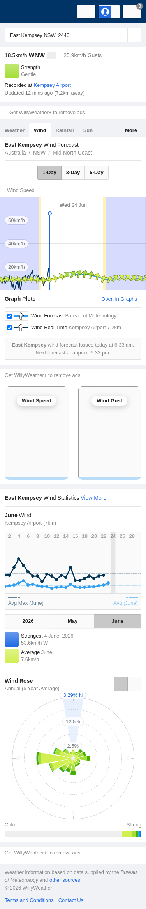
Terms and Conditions (29, 900)
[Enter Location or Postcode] (73, 35)
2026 (28, 621)
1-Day (49, 172)
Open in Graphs (119, 299)
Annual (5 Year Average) (32, 688)
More (131, 130)
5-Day (96, 172)
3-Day (73, 172)
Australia (15, 153)
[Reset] (121, 35)
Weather (15, 130)
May (72, 621)
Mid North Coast (72, 153)
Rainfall (65, 130)
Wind (40, 130)
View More (93, 498)
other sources (64, 880)
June (117, 621)
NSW (39, 153)
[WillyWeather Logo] (17, 12)
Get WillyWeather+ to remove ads (47, 112)
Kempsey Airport (51, 85)
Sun (88, 130)
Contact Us (70, 900)
